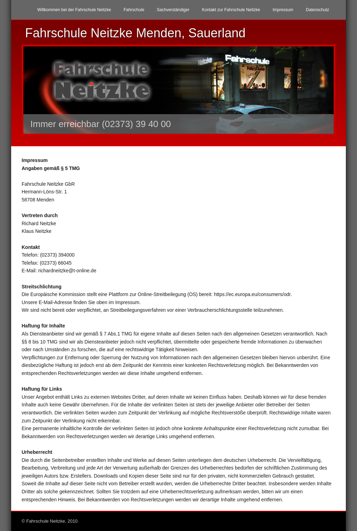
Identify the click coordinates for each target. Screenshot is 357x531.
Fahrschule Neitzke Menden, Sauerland (135, 33)
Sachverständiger (173, 9)
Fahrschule (133, 9)
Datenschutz (317, 9)
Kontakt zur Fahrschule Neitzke (231, 9)
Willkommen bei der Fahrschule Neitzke (74, 9)
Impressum (283, 9)
